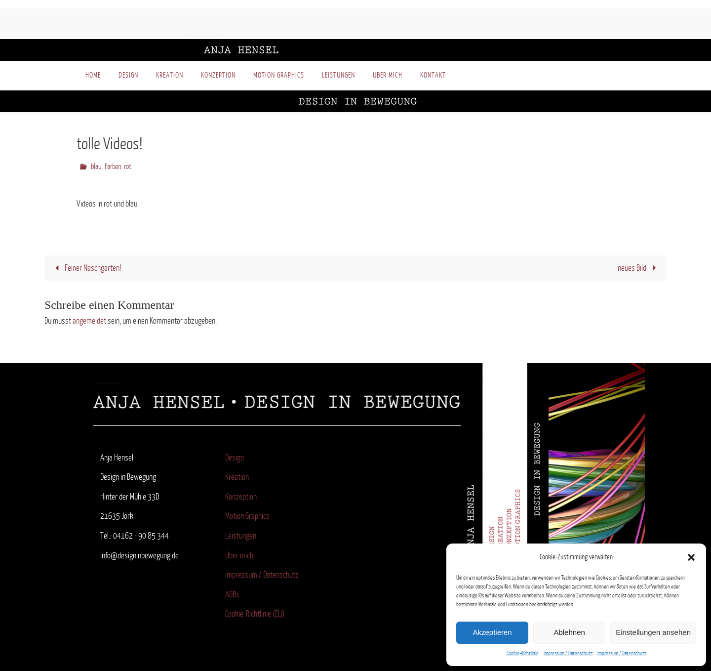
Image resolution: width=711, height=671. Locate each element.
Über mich (239, 555)
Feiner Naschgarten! (86, 268)
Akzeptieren (492, 632)
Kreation (237, 477)
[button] (691, 557)
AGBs (232, 594)
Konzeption (241, 497)
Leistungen (240, 536)
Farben (113, 167)
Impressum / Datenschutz (568, 653)
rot (127, 167)
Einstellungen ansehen (653, 632)
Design (234, 457)
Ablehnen (569, 632)
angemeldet (89, 321)
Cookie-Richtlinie (523, 653)
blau (96, 167)
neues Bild (639, 268)
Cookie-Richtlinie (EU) (254, 614)
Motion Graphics (247, 516)
